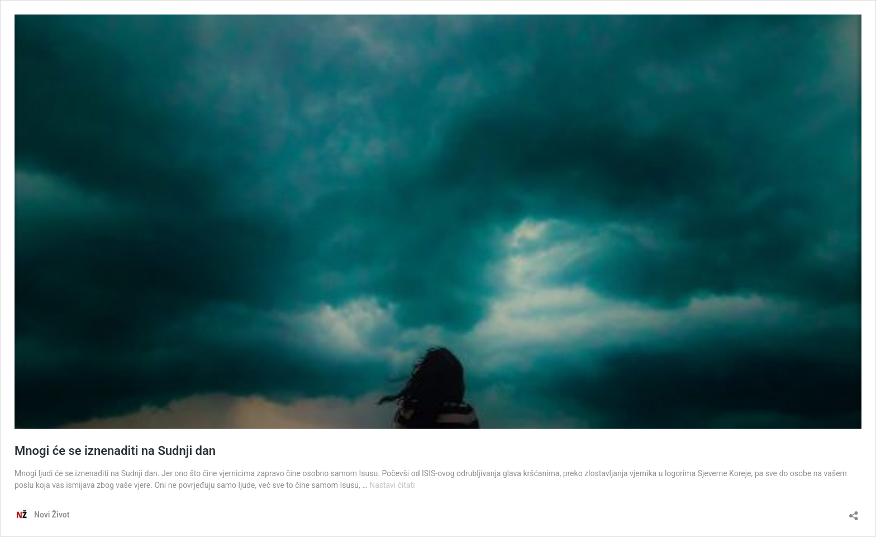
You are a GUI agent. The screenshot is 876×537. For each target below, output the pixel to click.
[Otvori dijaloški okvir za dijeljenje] (853, 512)
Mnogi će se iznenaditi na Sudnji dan (115, 451)
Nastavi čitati (392, 485)
